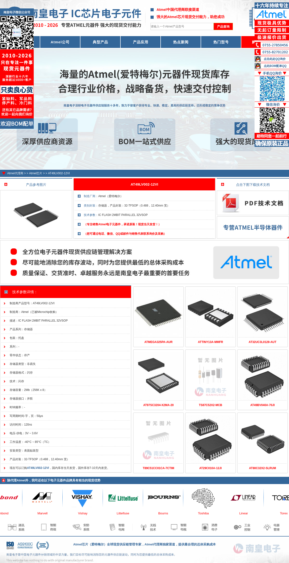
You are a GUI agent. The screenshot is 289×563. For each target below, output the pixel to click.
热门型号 (221, 42)
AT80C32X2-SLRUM (262, 468)
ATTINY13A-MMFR (210, 342)
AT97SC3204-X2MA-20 (158, 405)
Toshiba (205, 513)
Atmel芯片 (35, 173)
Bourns (165, 513)
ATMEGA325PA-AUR (158, 342)
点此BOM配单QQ (275, 66)
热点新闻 (181, 42)
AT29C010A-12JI (210, 468)
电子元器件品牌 (61, 480)
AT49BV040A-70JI (262, 405)
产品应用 (140, 42)
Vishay (85, 513)
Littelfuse (125, 513)
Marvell (45, 513)
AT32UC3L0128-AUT (262, 342)
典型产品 (100, 42)
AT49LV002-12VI (59, 173)
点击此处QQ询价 (275, 59)
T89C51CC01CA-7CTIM (158, 468)
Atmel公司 (60, 42)
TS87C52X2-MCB (210, 405)
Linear (245, 513)
